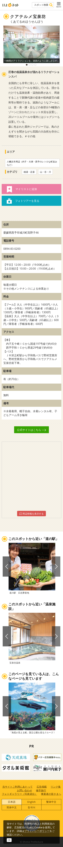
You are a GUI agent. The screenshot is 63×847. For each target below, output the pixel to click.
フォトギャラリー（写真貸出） (19, 794)
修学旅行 (41, 790)
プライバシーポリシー (37, 831)
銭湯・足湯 (29, 171)
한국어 (31, 807)
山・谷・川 (45, 171)
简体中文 (12, 807)
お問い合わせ (24, 790)
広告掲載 (42, 786)
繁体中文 (51, 801)
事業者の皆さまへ (51, 794)
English (31, 801)
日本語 (11, 801)
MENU (58, 5)
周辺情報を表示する (31, 513)
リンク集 (56, 786)
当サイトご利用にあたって (17, 786)
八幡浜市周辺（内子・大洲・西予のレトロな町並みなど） (32, 163)
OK (9, 840)
